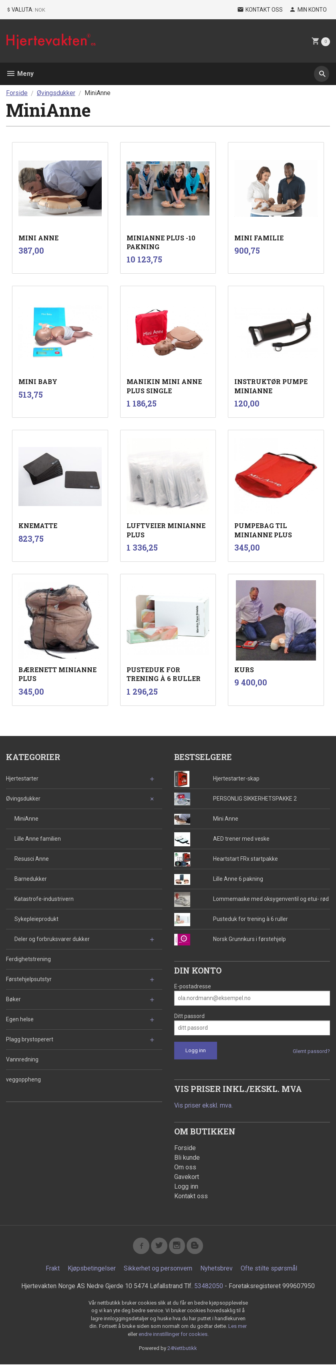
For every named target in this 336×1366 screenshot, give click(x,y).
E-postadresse (192, 986)
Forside (17, 93)
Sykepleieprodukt (36, 919)
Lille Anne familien (37, 838)
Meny (20, 73)
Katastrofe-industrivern (44, 899)
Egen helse (20, 1019)
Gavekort (186, 1177)
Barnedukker (30, 879)
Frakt (53, 1270)
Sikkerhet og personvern (158, 1270)
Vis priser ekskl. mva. (204, 1105)
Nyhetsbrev (216, 1270)
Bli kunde (187, 1158)
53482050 (209, 1287)
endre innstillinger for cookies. (174, 1336)
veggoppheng (23, 1079)
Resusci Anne (31, 859)
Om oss (185, 1167)
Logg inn (186, 1187)
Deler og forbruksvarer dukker (52, 939)
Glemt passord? (311, 1051)
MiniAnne (26, 818)
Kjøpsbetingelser (92, 1270)
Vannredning (22, 1059)
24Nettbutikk (182, 1350)
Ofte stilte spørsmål (269, 1270)
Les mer (237, 1328)
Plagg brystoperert (29, 1039)
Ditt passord (189, 1016)
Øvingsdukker (23, 798)
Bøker (13, 999)
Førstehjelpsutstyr (29, 979)
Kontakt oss (191, 1196)
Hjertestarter (22, 778)
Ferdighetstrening (28, 959)
